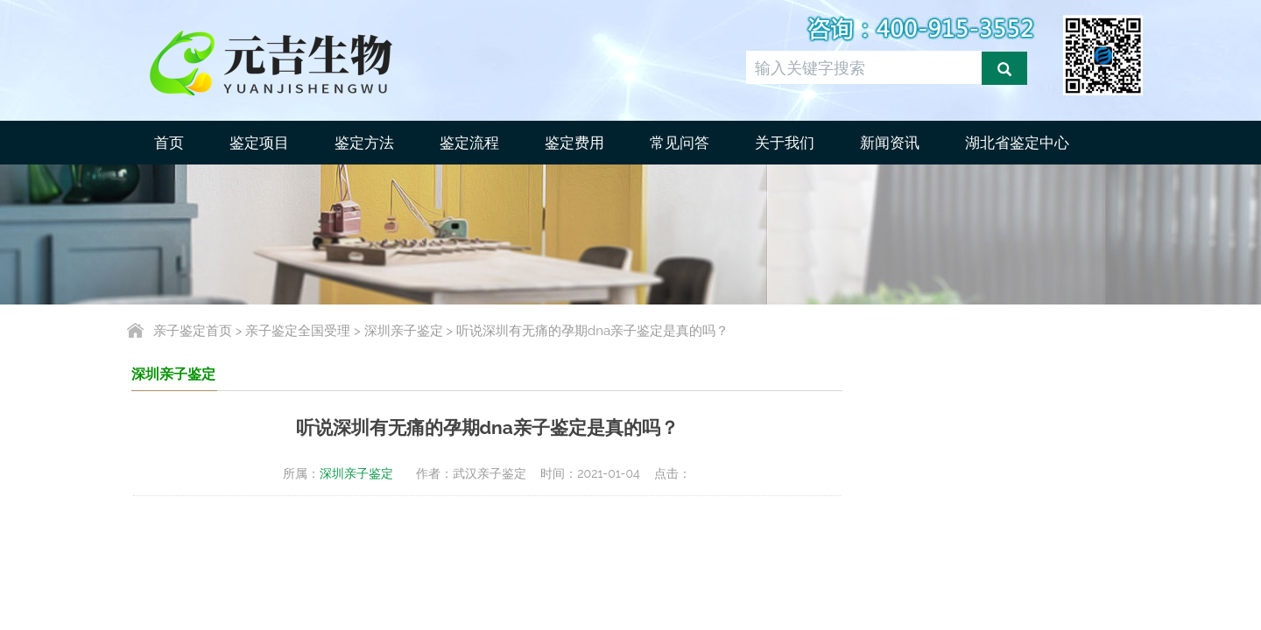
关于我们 (784, 142)
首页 (169, 142)
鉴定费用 (574, 142)
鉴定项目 (259, 142)
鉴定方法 (364, 142)
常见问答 (679, 142)
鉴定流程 (469, 142)
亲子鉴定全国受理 (297, 331)
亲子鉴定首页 (192, 331)
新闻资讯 (889, 142)
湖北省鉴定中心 (1017, 142)
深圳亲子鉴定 (403, 331)
